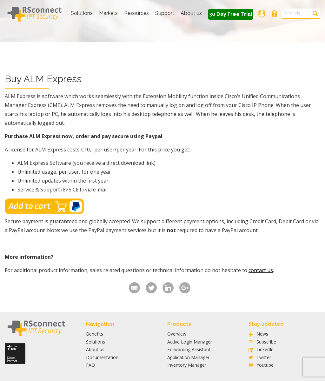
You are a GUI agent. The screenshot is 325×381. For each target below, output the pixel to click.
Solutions (82, 13)
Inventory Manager (186, 365)
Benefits (94, 334)
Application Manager (188, 357)
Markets (108, 13)
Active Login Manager (189, 342)
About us (191, 13)
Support (164, 13)
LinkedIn (265, 349)
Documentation (102, 357)
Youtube (265, 365)
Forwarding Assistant (188, 349)
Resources (136, 13)
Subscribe (266, 342)
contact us (261, 270)
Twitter (263, 357)
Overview (176, 334)
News (262, 334)
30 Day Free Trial (230, 14)
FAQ (90, 365)
